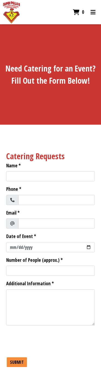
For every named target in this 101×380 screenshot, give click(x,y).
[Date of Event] (50, 247)
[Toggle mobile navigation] (93, 12)
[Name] (50, 176)
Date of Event (19, 236)
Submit (17, 362)
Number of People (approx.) (33, 260)
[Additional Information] (50, 307)
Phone (12, 189)
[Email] (56, 223)
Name (12, 165)
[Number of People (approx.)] (50, 271)
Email (11, 213)
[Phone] (56, 200)
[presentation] (47, 340)
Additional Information (28, 283)
